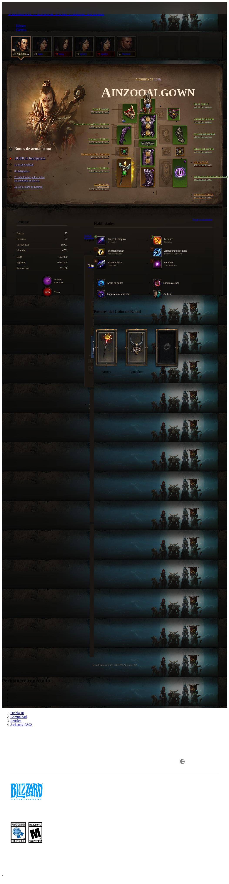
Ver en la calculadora (202, 219)
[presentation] (18, 13)
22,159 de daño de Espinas (26, 187)
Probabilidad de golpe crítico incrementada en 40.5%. (27, 179)
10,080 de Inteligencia (27, 158)
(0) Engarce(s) (19, 171)
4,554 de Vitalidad (21, 164)
